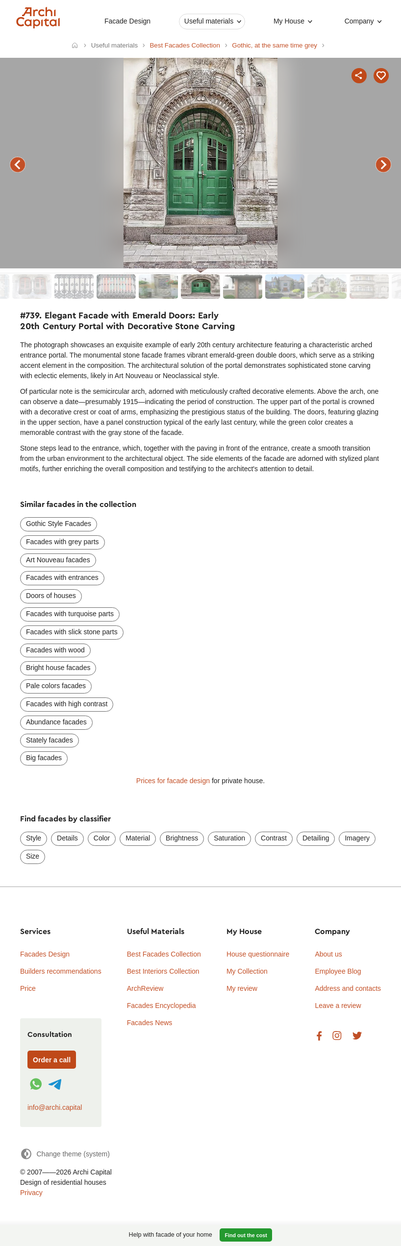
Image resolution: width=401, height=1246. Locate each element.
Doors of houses (51, 595)
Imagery (357, 838)
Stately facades (49, 740)
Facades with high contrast (67, 704)
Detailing (315, 838)
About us (328, 954)
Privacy (31, 1193)
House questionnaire (257, 954)
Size (32, 856)
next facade (383, 164)
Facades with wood (55, 650)
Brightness (182, 838)
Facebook (319, 1036)
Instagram (337, 1036)
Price (28, 988)
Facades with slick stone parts (72, 632)
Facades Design (45, 954)
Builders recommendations (60, 971)
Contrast (274, 838)
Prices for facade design (173, 781)
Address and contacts (348, 988)
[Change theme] (65, 1154)
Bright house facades (58, 667)
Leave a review (338, 1005)
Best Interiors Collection (163, 971)
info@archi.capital (54, 1107)
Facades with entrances (62, 577)
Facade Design (127, 21)
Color (102, 838)
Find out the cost (246, 1235)
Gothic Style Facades (58, 523)
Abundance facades (56, 722)
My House (289, 21)
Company (359, 21)
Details (67, 838)
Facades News (150, 1023)
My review (241, 988)
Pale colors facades (56, 686)
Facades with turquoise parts (70, 614)
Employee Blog (338, 971)
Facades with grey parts (62, 542)
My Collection (247, 971)
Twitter (357, 1036)
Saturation (229, 838)
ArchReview (145, 988)
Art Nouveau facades (58, 560)
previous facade (17, 164)
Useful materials (208, 21)
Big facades (44, 758)
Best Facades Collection (164, 954)
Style (33, 838)
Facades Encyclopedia (161, 1005)
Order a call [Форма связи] (52, 1060)
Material (137, 838)
